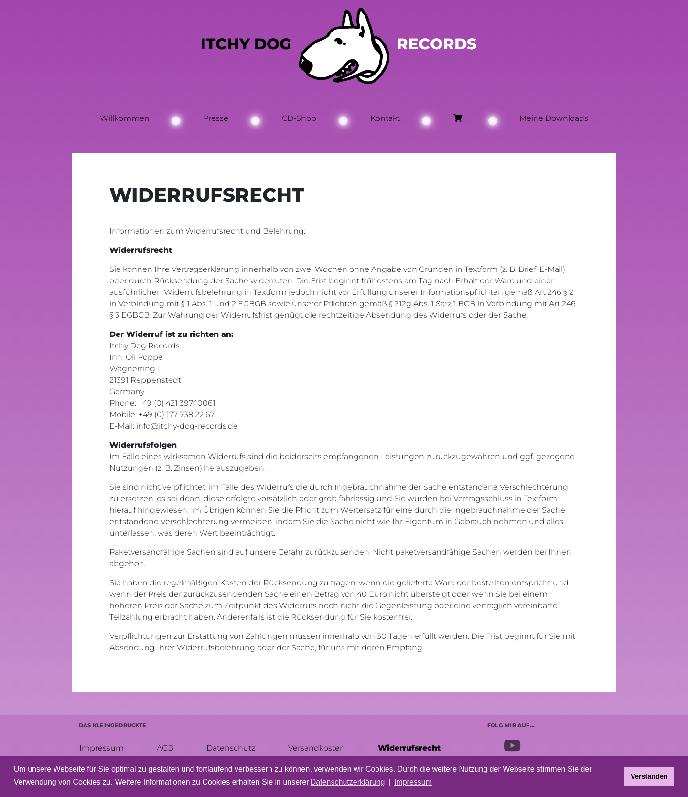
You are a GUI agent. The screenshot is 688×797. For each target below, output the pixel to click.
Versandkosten (316, 747)
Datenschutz (230, 747)
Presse (215, 118)
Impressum (101, 747)
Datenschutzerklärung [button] (348, 782)
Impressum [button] (413, 782)
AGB (164, 747)
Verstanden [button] (649, 776)
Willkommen (125, 118)
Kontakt (385, 118)
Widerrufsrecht (408, 747)
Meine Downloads (553, 118)
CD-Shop (299, 118)
